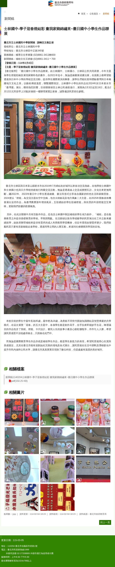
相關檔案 (16, 369)
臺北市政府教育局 (61, 3)
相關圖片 (16, 392)
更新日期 (6, 540)
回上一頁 (105, 522)
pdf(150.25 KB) (19, 381)
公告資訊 (94, 13)
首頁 (83, 13)
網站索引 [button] (3, 3)
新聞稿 (106, 13)
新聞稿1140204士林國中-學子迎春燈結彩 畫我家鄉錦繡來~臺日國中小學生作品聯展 (50, 377)
